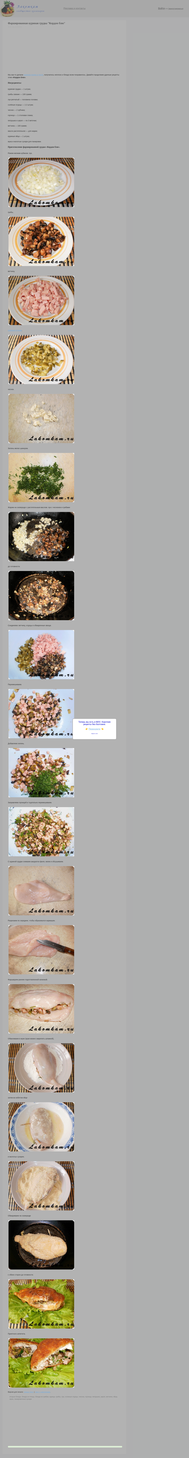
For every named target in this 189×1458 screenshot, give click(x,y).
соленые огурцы (15, 330)
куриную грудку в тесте (33, 75)
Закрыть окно (94, 733)
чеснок (81, 1397)
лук (63, 1397)
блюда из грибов (42, 1397)
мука (11, 1399)
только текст (29, 1392)
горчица (88, 1397)
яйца (115, 1397)
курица (52, 1397)
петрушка (96, 1397)
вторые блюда (15, 1397)
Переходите (94, 729)
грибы (58, 1397)
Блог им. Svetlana (15, 27)
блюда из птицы (28, 1397)
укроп (103, 1397)
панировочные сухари (23, 1399)
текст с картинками (42, 1392)
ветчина (109, 1397)
